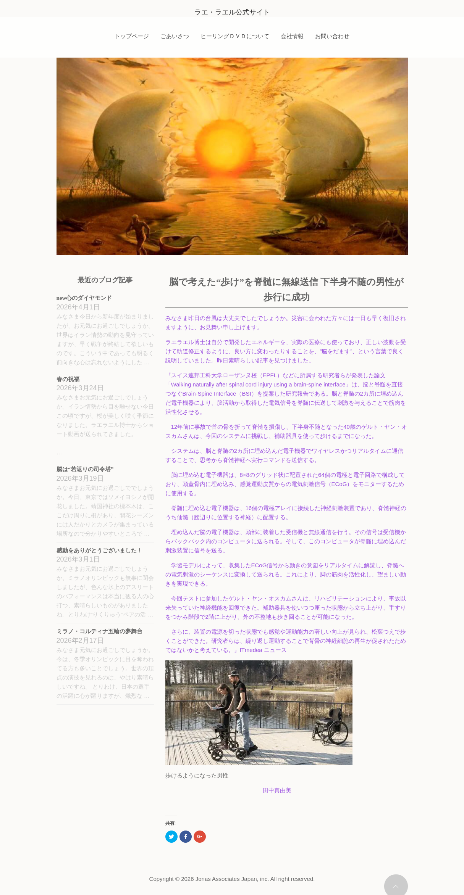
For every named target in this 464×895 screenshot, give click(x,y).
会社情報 (292, 36)
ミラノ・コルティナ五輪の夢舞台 (99, 631)
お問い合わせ (332, 36)
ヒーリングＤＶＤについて (234, 36)
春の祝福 (68, 379)
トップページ (132, 36)
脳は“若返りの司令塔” (85, 469)
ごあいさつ (174, 36)
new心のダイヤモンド (84, 298)
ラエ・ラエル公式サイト (232, 12)
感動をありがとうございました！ (99, 550)
